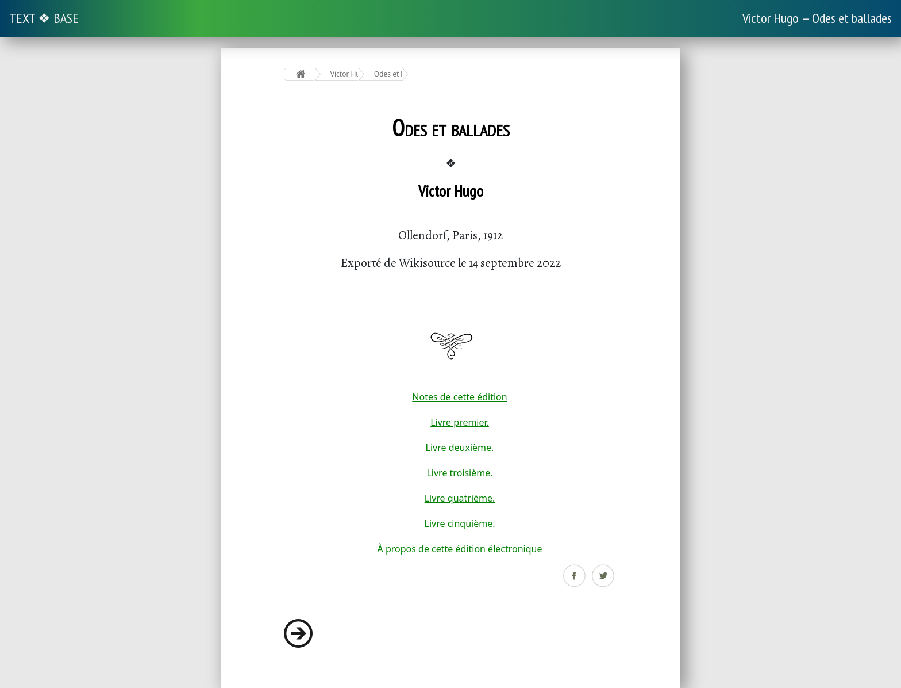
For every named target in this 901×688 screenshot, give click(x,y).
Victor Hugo (344, 74)
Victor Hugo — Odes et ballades (817, 18)
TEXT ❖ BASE (44, 18)
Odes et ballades (388, 74)
